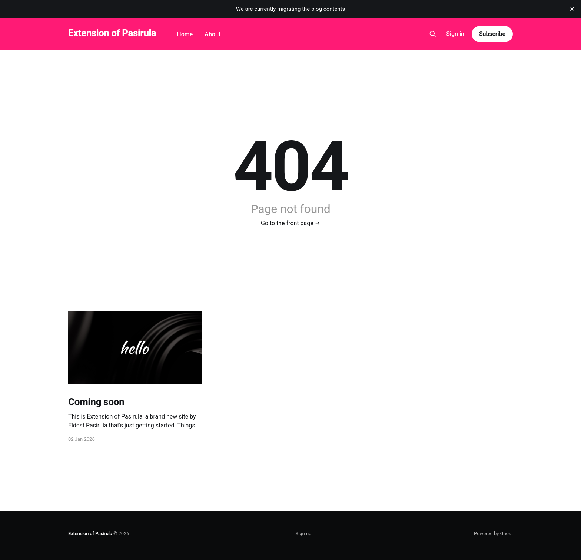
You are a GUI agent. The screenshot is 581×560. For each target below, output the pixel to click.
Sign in (455, 33)
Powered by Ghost (493, 533)
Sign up (303, 533)
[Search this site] (433, 34)
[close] (572, 9)
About (212, 34)
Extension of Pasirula (112, 33)
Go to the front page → (290, 223)
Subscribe (492, 33)
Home (185, 34)
